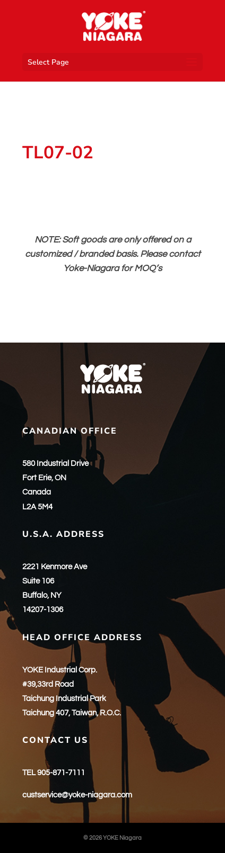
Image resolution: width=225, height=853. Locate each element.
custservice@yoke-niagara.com (77, 795)
